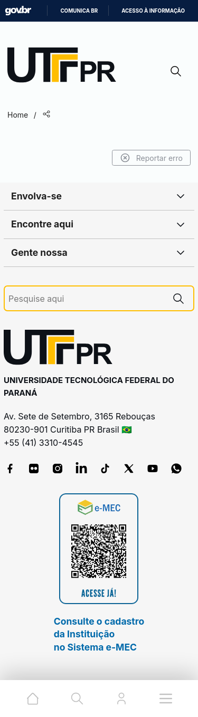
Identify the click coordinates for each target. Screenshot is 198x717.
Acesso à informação (153, 11)
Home (17, 114)
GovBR (18, 11)
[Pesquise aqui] (86, 298)
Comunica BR (79, 11)
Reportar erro (151, 157)
